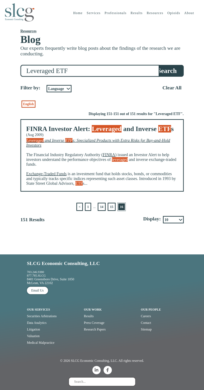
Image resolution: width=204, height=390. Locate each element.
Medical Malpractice (40, 342)
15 (111, 207)
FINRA (109, 154)
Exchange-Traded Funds (46, 173)
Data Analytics (37, 322)
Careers (146, 316)
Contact (146, 322)
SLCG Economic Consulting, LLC (63, 263)
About (190, 15)
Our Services (38, 309)
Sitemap (146, 329)
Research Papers (95, 329)
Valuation (33, 336)
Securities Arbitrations (42, 316)
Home (78, 15)
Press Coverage (94, 322)
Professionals (116, 15)
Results (137, 15)
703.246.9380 (35, 272)
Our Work (93, 309)
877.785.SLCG (36, 275)
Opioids (174, 15)
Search (167, 70)
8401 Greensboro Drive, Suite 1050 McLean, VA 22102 (50, 281)
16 (121, 207)
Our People (151, 309)
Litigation (33, 329)
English (28, 104)
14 (101, 207)
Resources (155, 15)
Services (94, 15)
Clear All (171, 87)
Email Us (37, 290)
